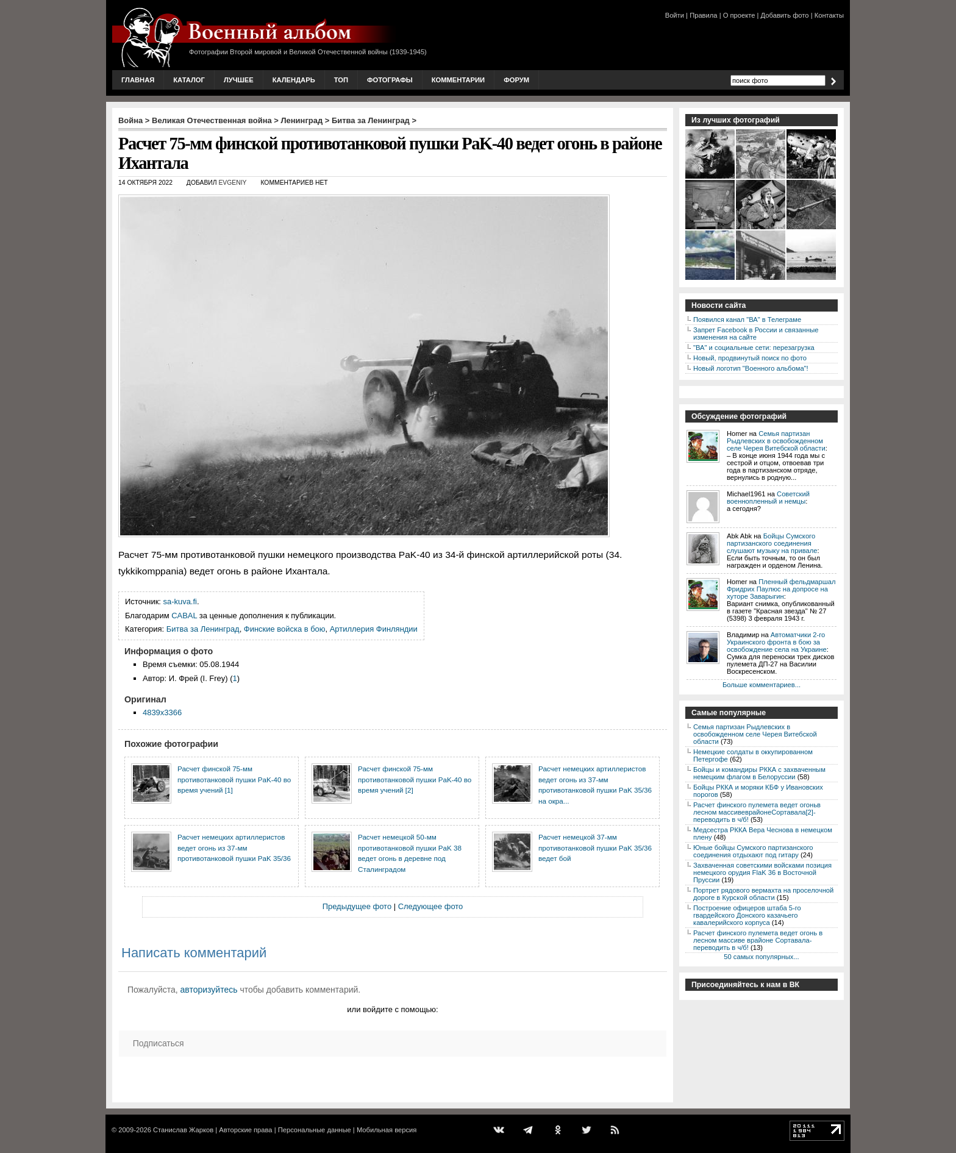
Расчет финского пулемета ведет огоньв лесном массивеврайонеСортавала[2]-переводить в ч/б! (757, 812)
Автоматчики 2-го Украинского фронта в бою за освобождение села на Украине (777, 642)
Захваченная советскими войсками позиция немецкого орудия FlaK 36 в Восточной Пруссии (762, 872)
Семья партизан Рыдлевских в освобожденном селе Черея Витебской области (776, 441)
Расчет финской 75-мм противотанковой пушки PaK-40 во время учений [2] (414, 779)
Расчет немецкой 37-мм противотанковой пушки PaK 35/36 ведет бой (595, 847)
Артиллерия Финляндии (374, 629)
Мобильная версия (386, 1129)
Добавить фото (785, 15)
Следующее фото (430, 906)
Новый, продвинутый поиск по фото (750, 358)
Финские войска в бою (285, 629)
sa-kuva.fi (180, 601)
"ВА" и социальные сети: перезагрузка (754, 347)
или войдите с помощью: (392, 1009)
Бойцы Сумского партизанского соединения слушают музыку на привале (772, 543)
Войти (674, 15)
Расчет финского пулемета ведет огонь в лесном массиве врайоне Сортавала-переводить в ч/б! (757, 940)
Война (130, 120)
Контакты (829, 15)
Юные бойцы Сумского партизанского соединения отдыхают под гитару (753, 851)
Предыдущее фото (357, 906)
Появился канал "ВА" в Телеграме (747, 319)
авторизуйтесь (209, 989)
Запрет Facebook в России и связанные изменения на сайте (755, 333)
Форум (516, 80)
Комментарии (458, 80)
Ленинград (302, 120)
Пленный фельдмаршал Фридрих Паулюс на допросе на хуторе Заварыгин (781, 589)
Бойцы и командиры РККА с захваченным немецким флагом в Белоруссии (759, 773)
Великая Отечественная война (212, 120)
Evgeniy (232, 182)
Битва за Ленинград (371, 120)
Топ (341, 80)
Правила (703, 15)
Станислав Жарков (183, 1129)
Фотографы (390, 80)
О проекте (739, 15)
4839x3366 (162, 712)
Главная (137, 80)
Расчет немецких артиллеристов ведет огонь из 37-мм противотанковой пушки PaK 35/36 (234, 847)
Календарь (294, 80)
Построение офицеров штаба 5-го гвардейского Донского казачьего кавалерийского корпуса (747, 915)
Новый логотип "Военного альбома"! (750, 368)
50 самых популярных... (761, 956)
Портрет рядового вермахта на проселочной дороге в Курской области (763, 894)
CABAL (184, 615)
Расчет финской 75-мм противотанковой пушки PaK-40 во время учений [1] (234, 779)
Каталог (189, 80)
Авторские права (245, 1129)
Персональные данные (314, 1129)
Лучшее (239, 80)
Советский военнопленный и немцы (768, 497)
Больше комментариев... (761, 684)
